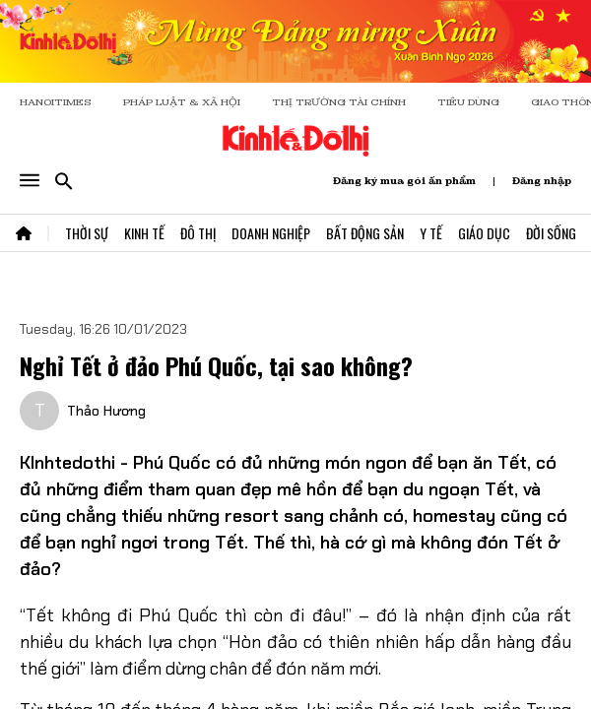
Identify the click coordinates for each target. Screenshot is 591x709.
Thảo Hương (106, 410)
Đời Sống (551, 233)
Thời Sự (86, 233)
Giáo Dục (484, 233)
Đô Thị (198, 233)
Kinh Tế (144, 233)
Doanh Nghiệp (270, 233)
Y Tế (431, 233)
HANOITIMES (56, 102)
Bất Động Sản (365, 233)
